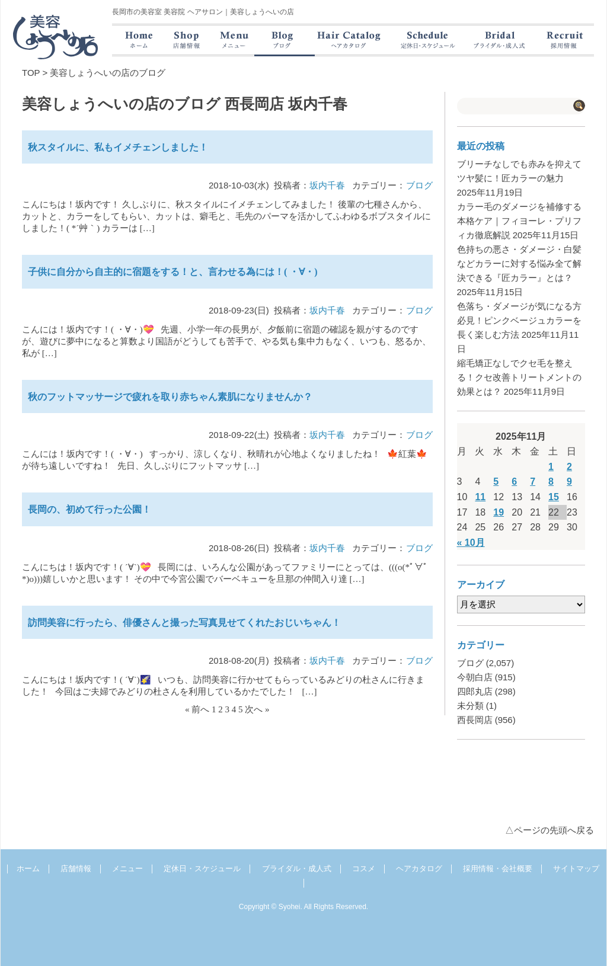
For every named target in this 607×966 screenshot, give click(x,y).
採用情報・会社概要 (497, 868)
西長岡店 (475, 720)
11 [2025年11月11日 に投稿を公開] (480, 497)
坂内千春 (327, 185)
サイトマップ (576, 868)
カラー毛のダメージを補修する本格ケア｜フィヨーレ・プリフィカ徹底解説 (519, 220)
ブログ (419, 185)
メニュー (127, 868)
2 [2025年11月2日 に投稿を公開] (569, 467)
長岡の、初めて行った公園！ (89, 509)
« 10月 (471, 543)
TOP (31, 73)
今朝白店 (475, 677)
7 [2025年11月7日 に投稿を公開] (532, 481)
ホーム (28, 868)
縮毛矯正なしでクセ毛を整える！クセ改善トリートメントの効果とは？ (519, 377)
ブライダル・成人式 (296, 868)
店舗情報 (75, 868)
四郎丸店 (475, 691)
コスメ (363, 868)
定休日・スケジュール (202, 868)
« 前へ (197, 709)
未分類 (470, 705)
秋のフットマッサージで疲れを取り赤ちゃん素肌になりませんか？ (170, 397)
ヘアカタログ (419, 868)
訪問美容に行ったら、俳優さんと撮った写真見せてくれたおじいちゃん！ (184, 623)
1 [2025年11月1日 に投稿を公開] (551, 467)
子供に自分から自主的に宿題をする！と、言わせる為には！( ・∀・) (173, 272)
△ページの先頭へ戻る (549, 830)
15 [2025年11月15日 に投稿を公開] (553, 497)
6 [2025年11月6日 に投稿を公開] (514, 481)
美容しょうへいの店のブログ (107, 73)
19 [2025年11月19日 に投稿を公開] (498, 512)
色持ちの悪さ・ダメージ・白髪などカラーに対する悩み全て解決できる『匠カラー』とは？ (519, 263)
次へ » (257, 709)
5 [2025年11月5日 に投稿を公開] (496, 481)
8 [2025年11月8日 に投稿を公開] (551, 481)
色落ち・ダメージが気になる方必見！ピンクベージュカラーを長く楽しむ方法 (519, 320)
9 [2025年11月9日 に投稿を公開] (569, 481)
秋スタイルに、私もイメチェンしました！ (118, 147)
